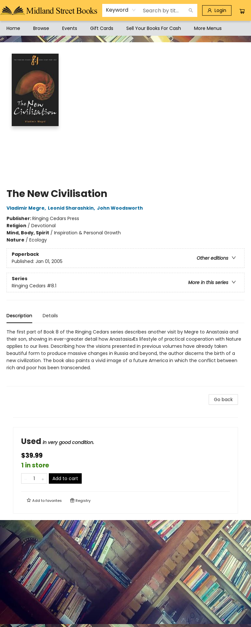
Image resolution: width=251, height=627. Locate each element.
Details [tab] (50, 315)
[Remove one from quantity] (25, 478)
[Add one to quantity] (43, 478)
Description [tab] (19, 315)
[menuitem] (13, 28)
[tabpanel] (125, 357)
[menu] (125, 28)
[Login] (216, 10)
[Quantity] (34, 478)
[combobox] (121, 10)
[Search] (190, 10)
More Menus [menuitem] (208, 28)
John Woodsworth (121, 208)
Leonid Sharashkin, (72, 208)
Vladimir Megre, (27, 208)
